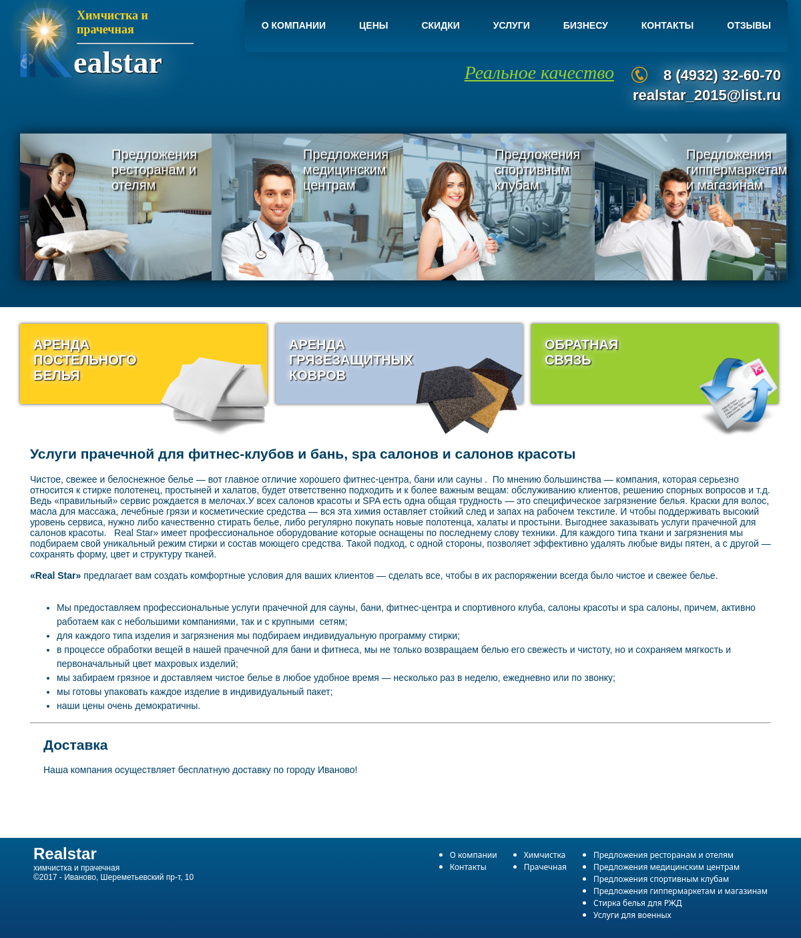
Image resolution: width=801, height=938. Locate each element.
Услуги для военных (632, 915)
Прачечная (545, 867)
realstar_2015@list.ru (707, 95)
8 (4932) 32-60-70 (722, 75)
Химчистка (545, 855)
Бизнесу (585, 25)
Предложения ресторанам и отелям (154, 169)
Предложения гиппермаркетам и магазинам (737, 169)
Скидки (440, 25)
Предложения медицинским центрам (345, 169)
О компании (294, 25)
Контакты (667, 25)
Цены (373, 25)
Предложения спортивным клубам (537, 169)
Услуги (511, 25)
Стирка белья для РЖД (637, 903)
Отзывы (749, 25)
